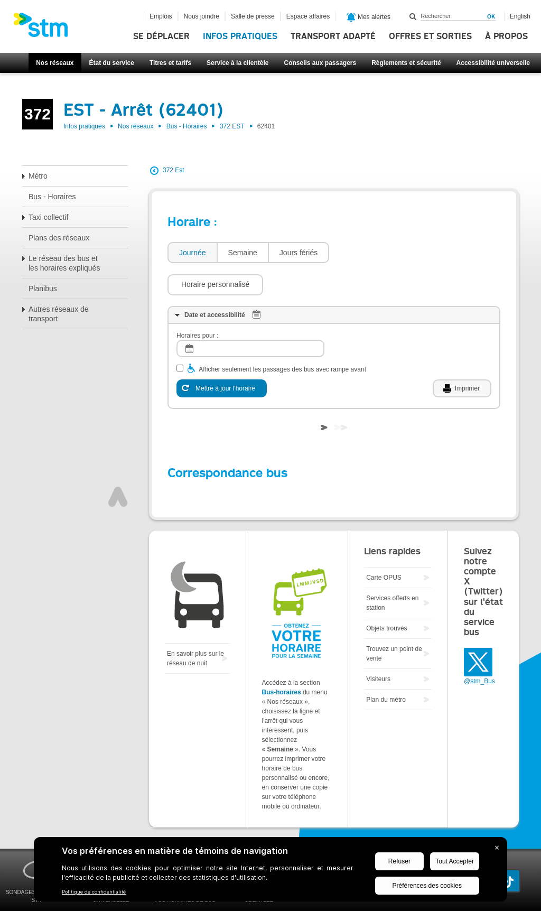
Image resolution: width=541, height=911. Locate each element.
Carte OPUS (384, 546)
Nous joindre (201, 16)
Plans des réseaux (59, 238)
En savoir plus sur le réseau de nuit (195, 626)
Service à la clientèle (237, 63)
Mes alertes (368, 17)
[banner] (46, 28)
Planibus (43, 288)
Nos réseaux (54, 63)
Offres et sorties (430, 36)
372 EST (232, 126)
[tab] (192, 253)
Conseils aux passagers (320, 63)
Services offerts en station (392, 571)
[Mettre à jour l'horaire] (221, 357)
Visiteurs (378, 647)
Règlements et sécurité (406, 63)
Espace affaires (308, 16)
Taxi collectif (48, 217)
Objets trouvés (386, 596)
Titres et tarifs (170, 63)
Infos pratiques (240, 36)
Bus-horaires (281, 660)
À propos (506, 36)
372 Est (173, 170)
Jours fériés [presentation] (298, 252)
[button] (382, 252)
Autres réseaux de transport (59, 314)
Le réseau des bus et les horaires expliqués (64, 263)
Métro (38, 176)
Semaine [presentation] (242, 252)
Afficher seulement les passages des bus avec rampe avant (282, 337)
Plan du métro (386, 668)
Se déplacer (161, 36)
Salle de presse (253, 16)
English (520, 16)
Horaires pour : (197, 304)
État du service (111, 63)
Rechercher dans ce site (413, 16)
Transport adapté (333, 36)
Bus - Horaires (186, 126)
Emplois (161, 16)
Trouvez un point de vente (394, 621)
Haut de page (117, 465)
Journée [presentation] (192, 252)
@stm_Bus (479, 649)
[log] (250, 317)
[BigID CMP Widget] (270, 872)
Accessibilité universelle (493, 63)
